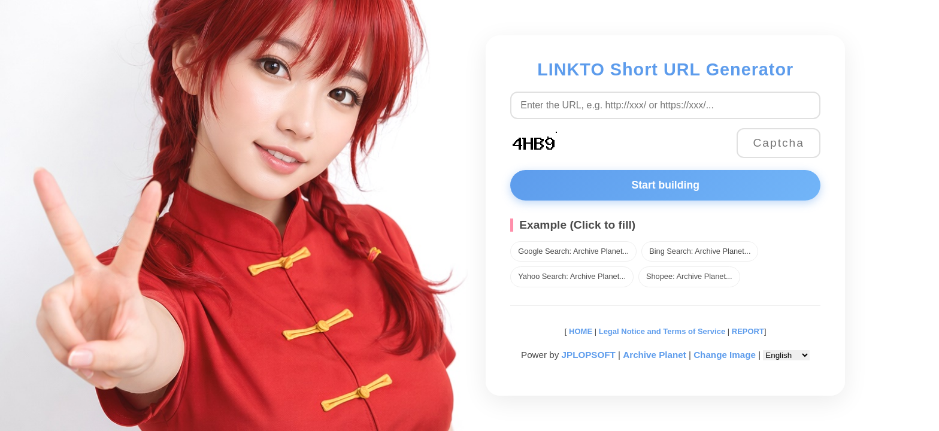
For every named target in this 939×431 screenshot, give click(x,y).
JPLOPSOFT (589, 355)
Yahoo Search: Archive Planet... (572, 276)
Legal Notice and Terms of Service (662, 331)
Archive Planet (654, 355)
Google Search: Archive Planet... (573, 251)
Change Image (724, 355)
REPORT (748, 331)
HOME (579, 331)
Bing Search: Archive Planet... (699, 251)
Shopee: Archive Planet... (689, 276)
